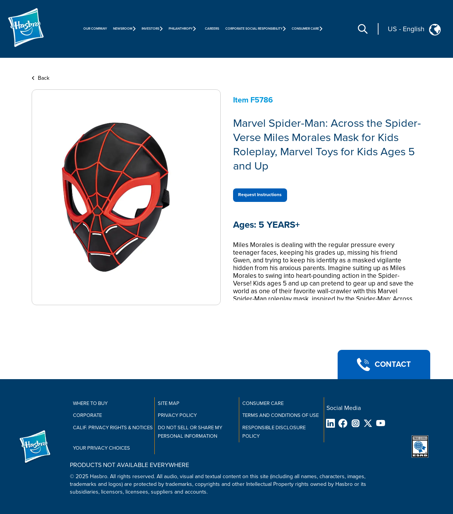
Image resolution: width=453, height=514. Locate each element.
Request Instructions (260, 195)
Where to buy (90, 403)
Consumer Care (263, 403)
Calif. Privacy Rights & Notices (113, 428)
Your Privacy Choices (101, 448)
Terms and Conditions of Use (280, 415)
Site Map (168, 403)
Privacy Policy (177, 415)
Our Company (95, 29)
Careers (212, 29)
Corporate (87, 415)
